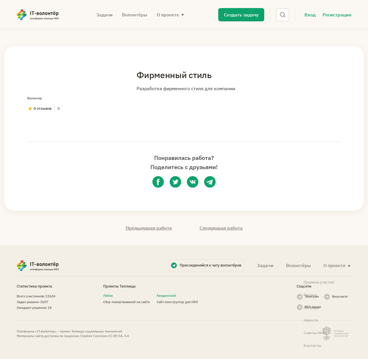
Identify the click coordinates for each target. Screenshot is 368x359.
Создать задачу (241, 15)
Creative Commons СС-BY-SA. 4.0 (104, 336)
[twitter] (175, 182)
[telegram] (210, 182)
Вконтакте (340, 296)
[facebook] (158, 182)
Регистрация (337, 15)
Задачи (104, 15)
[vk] (192, 182)
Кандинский (166, 295)
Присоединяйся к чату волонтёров (210, 265)
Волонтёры (134, 15)
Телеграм (312, 296)
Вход (310, 15)
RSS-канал (313, 307)
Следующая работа (221, 228)
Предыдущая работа (149, 228)
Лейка (108, 295)
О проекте (168, 15)
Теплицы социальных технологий (96, 331)
